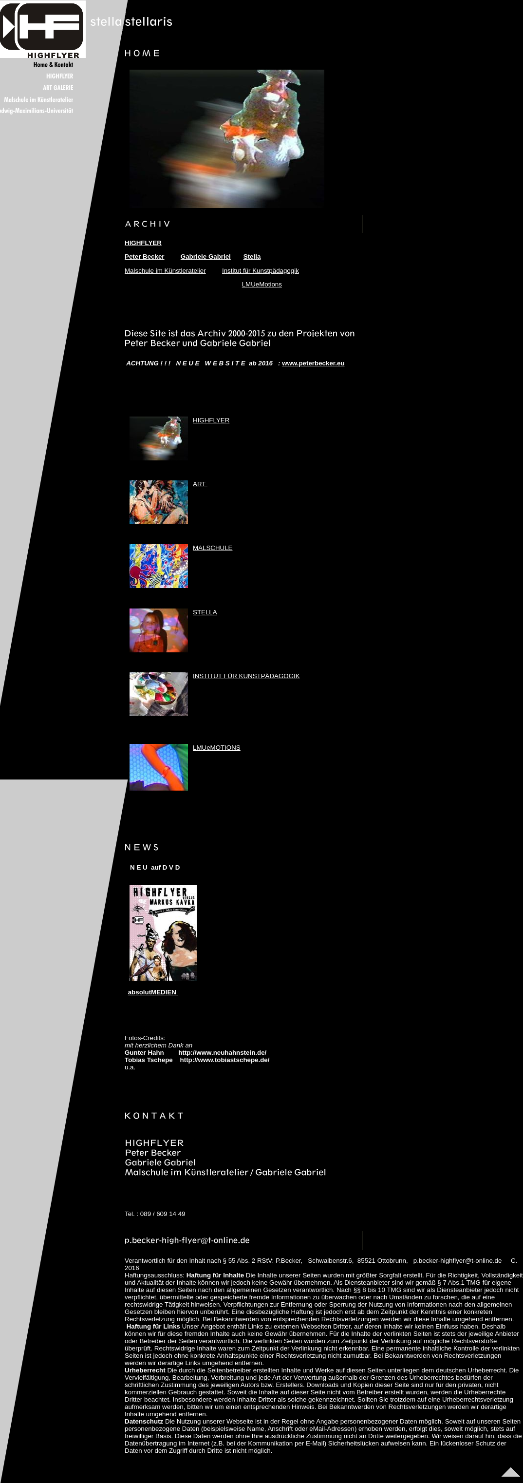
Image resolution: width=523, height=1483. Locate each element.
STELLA (205, 612)
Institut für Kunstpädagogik (260, 270)
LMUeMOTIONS (217, 747)
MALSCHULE (212, 547)
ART (200, 484)
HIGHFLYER (211, 420)
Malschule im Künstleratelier (165, 270)
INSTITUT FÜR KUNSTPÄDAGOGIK (246, 676)
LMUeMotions (262, 284)
